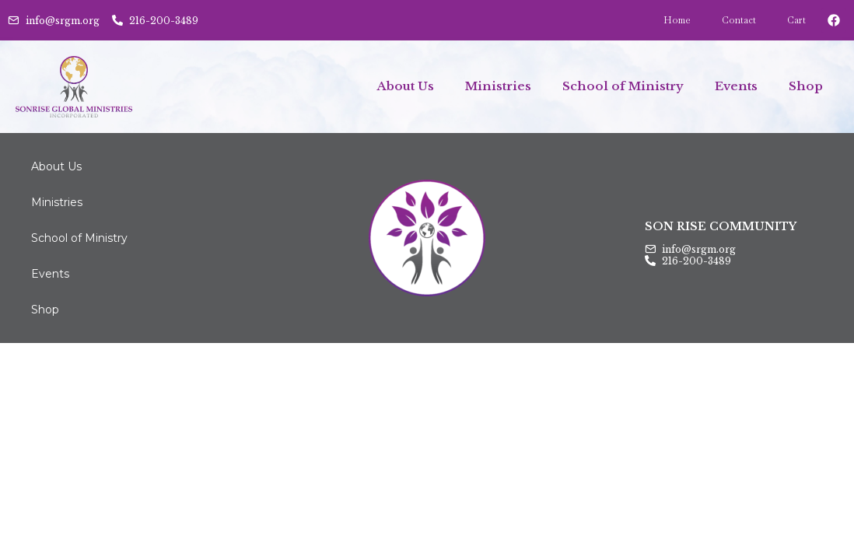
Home (677, 20)
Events (736, 86)
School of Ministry (623, 86)
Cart (796, 20)
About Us (405, 86)
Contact (739, 20)
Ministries (498, 86)
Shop (806, 86)
